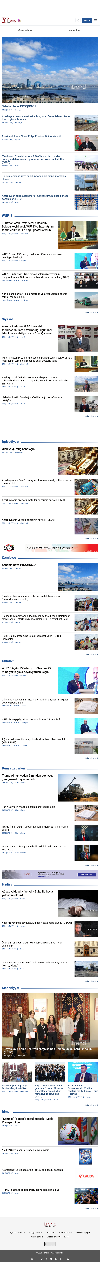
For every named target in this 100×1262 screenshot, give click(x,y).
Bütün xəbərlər (90, 313)
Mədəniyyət (10, 988)
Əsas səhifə (25, 30)
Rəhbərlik (51, 1232)
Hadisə (7, 884)
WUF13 (7, 216)
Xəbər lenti (75, 30)
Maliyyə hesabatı (36, 1232)
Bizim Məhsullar (65, 1232)
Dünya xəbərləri (13, 768)
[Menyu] (95, 20)
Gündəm (8, 661)
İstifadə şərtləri (36, 1237)
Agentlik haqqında (17, 1232)
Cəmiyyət (9, 558)
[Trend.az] (11, 20)
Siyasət (7, 319)
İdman (6, 1112)
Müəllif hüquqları (83, 1232)
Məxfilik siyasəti (54, 1237)
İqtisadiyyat (10, 442)
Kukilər (67, 1237)
